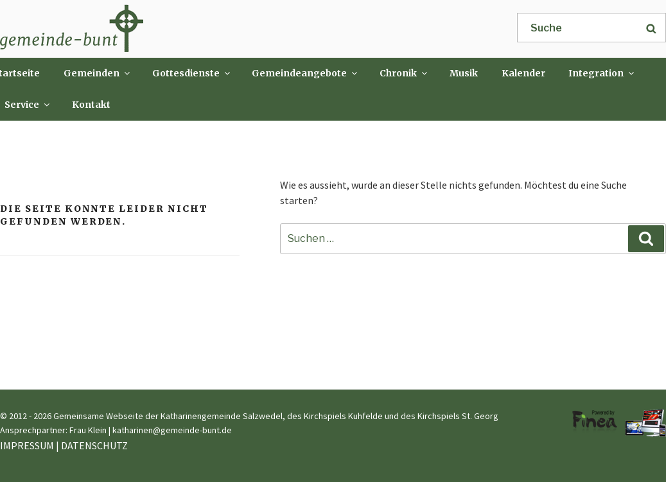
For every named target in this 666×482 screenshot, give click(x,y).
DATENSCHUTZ (94, 445)
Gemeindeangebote (305, 73)
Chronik (404, 73)
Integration (602, 73)
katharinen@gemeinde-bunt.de (172, 430)
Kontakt (91, 104)
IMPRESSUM (27, 445)
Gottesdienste (192, 73)
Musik (464, 73)
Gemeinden (98, 73)
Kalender (523, 73)
